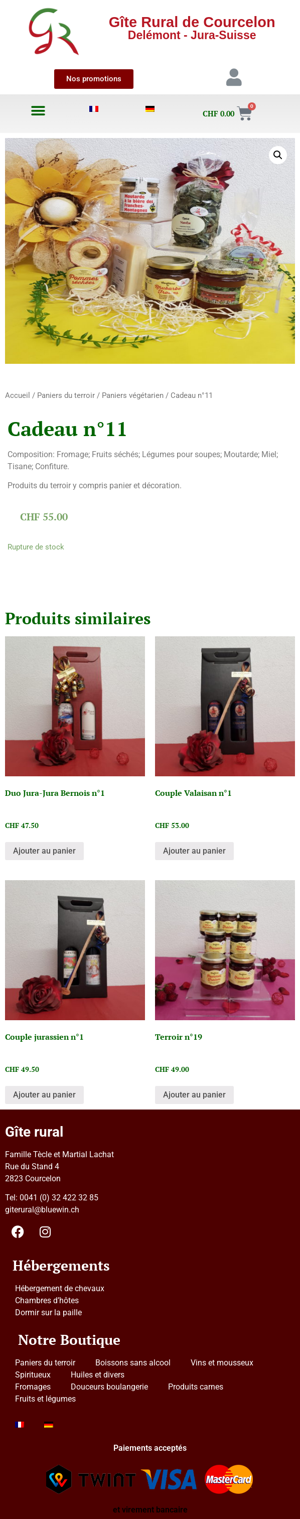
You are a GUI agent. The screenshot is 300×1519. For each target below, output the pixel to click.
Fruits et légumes (45, 1399)
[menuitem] (94, 108)
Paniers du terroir (66, 395)
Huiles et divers (97, 1374)
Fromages (33, 1387)
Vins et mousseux (222, 1362)
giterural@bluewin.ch (42, 1209)
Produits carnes (195, 1387)
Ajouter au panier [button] (44, 851)
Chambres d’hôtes (47, 1300)
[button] (38, 110)
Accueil (17, 395)
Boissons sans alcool (133, 1362)
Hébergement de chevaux (59, 1288)
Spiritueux (33, 1374)
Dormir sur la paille (48, 1312)
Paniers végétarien (133, 395)
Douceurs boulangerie (109, 1387)
